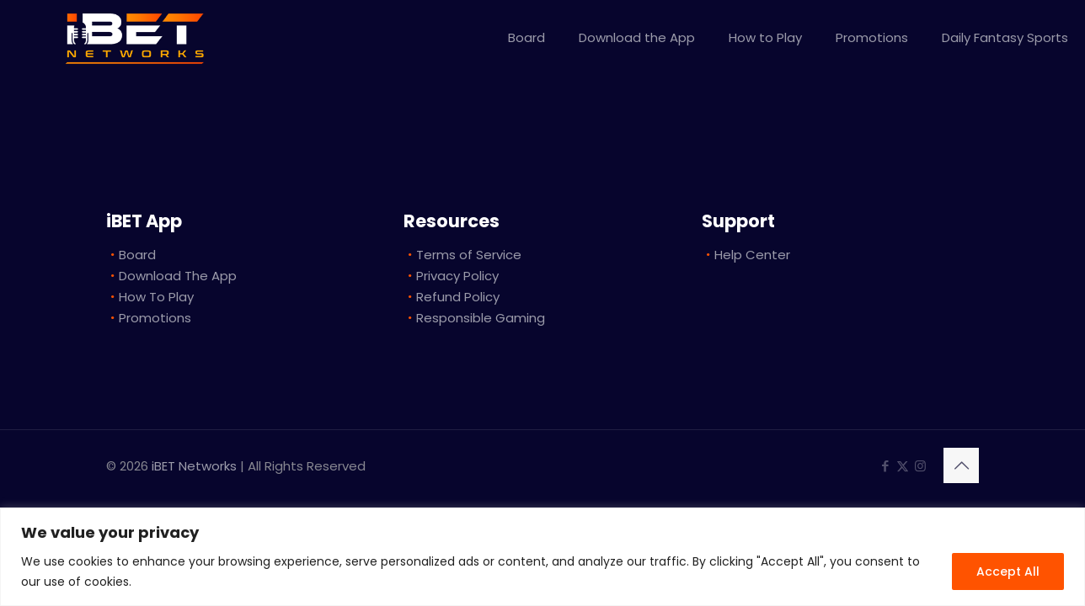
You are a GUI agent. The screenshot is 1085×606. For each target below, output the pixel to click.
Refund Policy (458, 297)
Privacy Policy (457, 275)
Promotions (155, 318)
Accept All (1008, 571)
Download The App (178, 275)
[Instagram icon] (920, 466)
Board (137, 254)
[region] (542, 557)
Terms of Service (468, 254)
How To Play (156, 297)
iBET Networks (194, 466)
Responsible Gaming (480, 318)
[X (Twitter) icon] (902, 466)
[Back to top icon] (961, 465)
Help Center (752, 254)
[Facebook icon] (885, 466)
